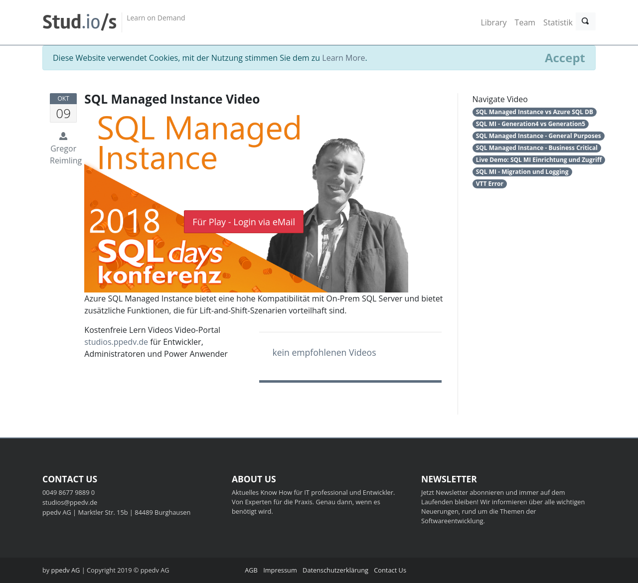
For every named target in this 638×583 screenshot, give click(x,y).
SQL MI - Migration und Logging (522, 171)
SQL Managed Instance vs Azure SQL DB (534, 112)
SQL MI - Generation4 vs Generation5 (530, 124)
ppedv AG (65, 570)
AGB (251, 570)
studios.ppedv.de (116, 341)
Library (493, 22)
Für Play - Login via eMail (243, 222)
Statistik (558, 22)
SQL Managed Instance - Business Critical (537, 148)
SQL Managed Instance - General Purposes (538, 136)
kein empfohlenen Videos (324, 352)
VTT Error (489, 183)
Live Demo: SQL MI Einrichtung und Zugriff (539, 159)
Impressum (280, 570)
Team (525, 22)
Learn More (343, 57)
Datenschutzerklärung (335, 570)
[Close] (565, 58)
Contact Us (390, 570)
